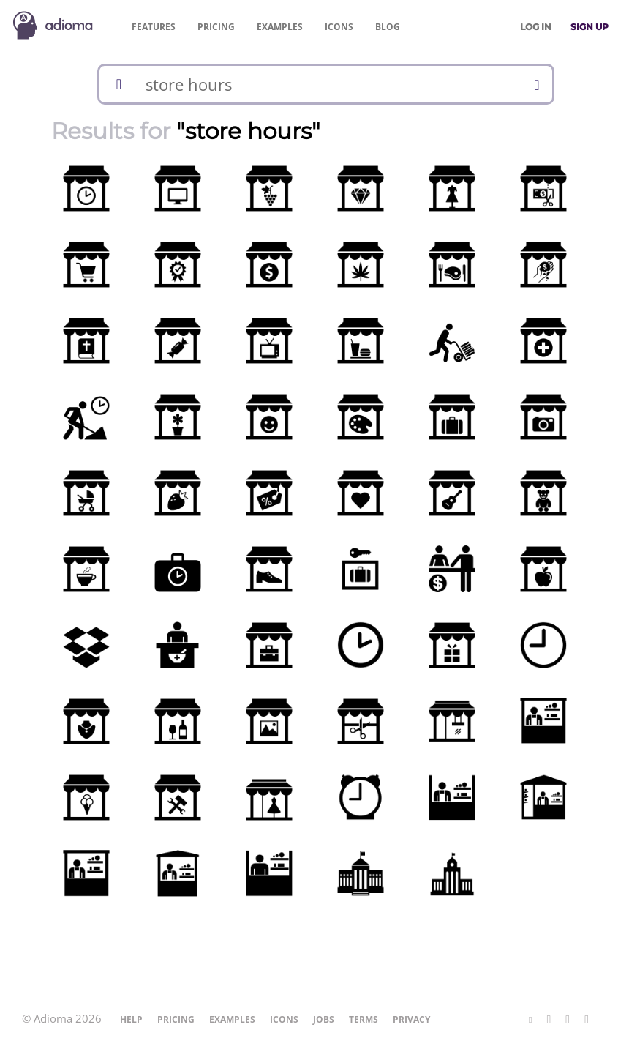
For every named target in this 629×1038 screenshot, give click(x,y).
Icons (339, 26)
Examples (280, 26)
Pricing (216, 26)
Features (154, 26)
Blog (387, 26)
